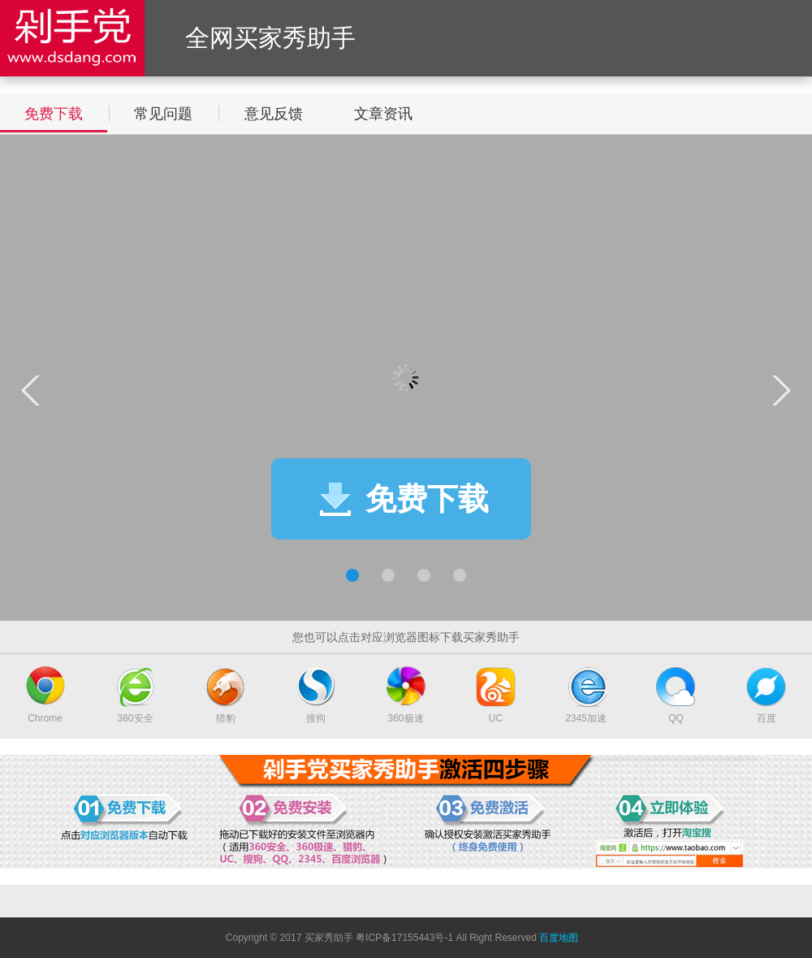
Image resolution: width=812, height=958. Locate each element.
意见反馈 (273, 114)
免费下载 (53, 114)
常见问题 (163, 114)
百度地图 (558, 937)
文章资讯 (383, 114)
